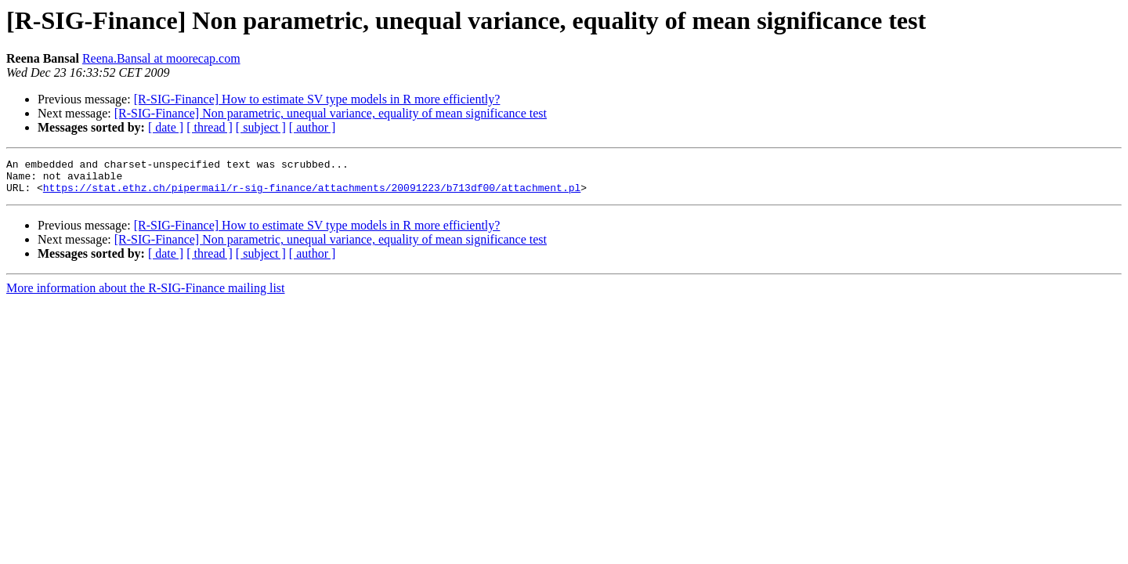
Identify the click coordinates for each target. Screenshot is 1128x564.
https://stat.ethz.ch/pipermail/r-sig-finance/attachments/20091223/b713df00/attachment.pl (311, 194)
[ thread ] (209, 127)
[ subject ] (261, 127)
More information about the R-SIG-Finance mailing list (145, 295)
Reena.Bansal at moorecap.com (161, 58)
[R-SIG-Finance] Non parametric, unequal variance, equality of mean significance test (330, 113)
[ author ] (312, 127)
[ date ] (165, 127)
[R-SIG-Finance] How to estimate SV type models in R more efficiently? (317, 99)
